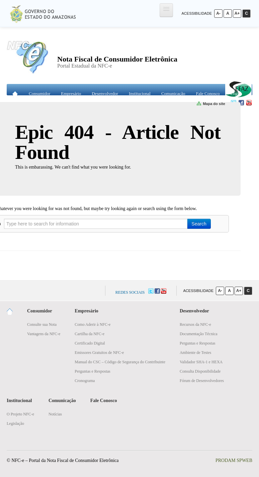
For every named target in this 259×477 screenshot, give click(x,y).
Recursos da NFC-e (195, 324)
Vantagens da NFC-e (43, 333)
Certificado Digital (90, 343)
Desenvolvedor (105, 93)
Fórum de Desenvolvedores (202, 380)
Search (198, 223)
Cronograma (85, 380)
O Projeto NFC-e (20, 414)
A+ (237, 13)
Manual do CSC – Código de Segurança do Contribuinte (120, 362)
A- (218, 13)
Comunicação (173, 93)
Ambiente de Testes (195, 352)
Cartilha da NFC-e (89, 333)
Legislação (15, 423)
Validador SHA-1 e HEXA (201, 362)
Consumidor (39, 93)
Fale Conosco (208, 93)
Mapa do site (211, 104)
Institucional (140, 93)
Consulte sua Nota (42, 324)
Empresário (71, 93)
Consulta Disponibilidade (200, 371)
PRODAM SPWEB (233, 460)
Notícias (55, 414)
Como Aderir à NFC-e (92, 324)
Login (236, 93)
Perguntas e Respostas (92, 371)
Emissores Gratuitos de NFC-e (99, 352)
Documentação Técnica (199, 333)
